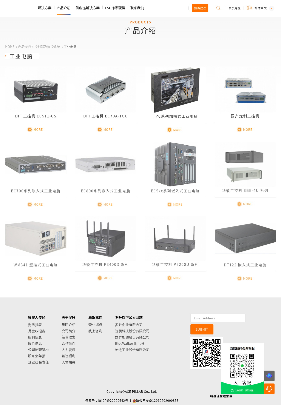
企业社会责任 (38, 362)
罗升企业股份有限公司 (32, 9)
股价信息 (35, 343)
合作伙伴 (69, 343)
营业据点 (95, 324)
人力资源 (69, 349)
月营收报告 (36, 330)
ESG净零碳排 (115, 7)
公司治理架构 (38, 349)
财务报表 (35, 324)
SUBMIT (202, 329)
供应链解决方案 (88, 7)
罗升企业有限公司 (129, 324)
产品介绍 (63, 7)
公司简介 (69, 330)
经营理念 (69, 337)
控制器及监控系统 (47, 46)
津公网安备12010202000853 (157, 400)
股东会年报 (36, 355)
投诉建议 (200, 8)
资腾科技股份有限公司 (132, 330)
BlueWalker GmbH (129, 343)
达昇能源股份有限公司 (132, 337)
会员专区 (235, 8)
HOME (9, 46)
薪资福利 (69, 355)
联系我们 (137, 7)
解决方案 (44, 7)
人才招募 (69, 362)
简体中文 (261, 8)
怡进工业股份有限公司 (132, 349)
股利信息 (35, 337)
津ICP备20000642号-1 (114, 400)
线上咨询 (95, 330)
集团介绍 (69, 324)
